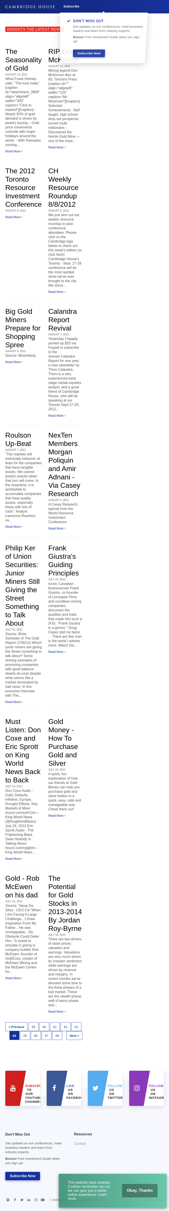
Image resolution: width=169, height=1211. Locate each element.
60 (44, 1027)
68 (57, 1035)
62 (65, 1027)
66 (36, 1035)
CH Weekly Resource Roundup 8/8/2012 (63, 187)
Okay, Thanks (134, 1194)
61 (55, 1027)
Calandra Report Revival (62, 319)
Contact (80, 1143)
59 (33, 1027)
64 (14, 1035)
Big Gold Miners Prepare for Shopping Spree (22, 328)
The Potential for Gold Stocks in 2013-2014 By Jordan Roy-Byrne (65, 903)
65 (25, 1035)
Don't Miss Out (34, 1149)
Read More (13, 151)
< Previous (16, 1027)
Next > (74, 1035)
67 (46, 1035)
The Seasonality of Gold (23, 59)
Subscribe (71, 6)
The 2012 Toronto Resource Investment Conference (23, 187)
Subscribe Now (22, 1176)
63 (76, 1027)
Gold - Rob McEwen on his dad (22, 886)
